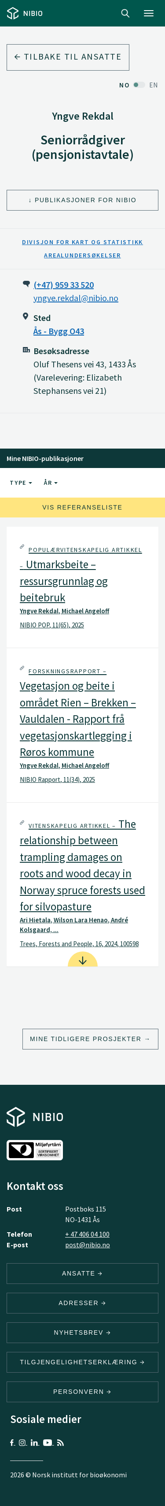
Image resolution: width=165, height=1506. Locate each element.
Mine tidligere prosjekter (86, 1038)
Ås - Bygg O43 (58, 330)
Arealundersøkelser (82, 255)
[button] (82, 587)
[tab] (82, 587)
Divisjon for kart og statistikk (82, 242)
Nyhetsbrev (82, 1332)
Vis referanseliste (82, 507)
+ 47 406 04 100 (87, 1234)
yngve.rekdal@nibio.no (75, 297)
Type (21, 483)
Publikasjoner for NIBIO (86, 200)
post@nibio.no (87, 1244)
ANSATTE (82, 1273)
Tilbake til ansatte (68, 56)
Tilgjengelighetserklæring (82, 1362)
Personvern (82, 1391)
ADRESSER (82, 1302)
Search (125, 13)
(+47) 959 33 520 (63, 284)
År (51, 483)
